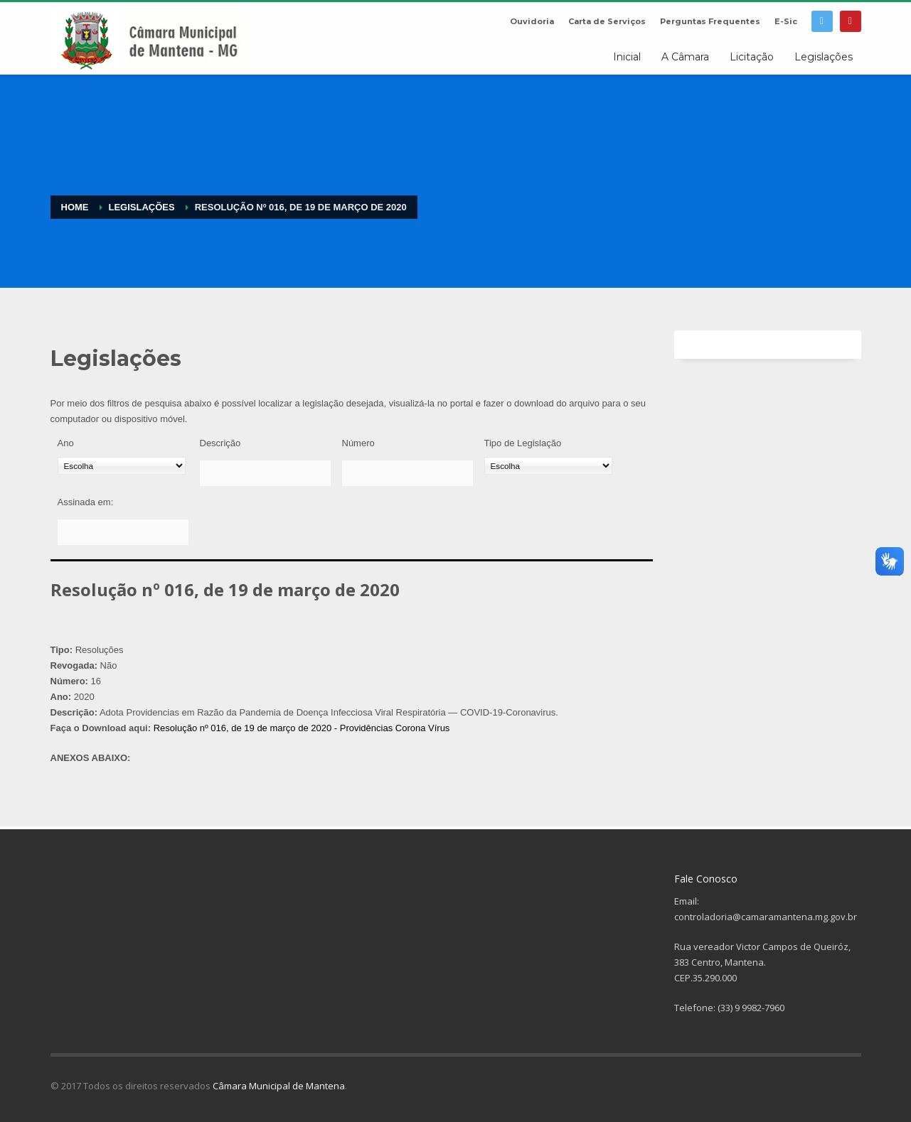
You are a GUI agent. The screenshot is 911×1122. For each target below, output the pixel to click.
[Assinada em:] (123, 532)
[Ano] (122, 466)
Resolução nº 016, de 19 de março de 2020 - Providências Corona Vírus (302, 728)
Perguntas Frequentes (710, 21)
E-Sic (785, 21)
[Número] (407, 473)
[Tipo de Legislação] (548, 466)
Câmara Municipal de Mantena (279, 1085)
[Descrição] (265, 473)
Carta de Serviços (607, 21)
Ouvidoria (532, 21)
